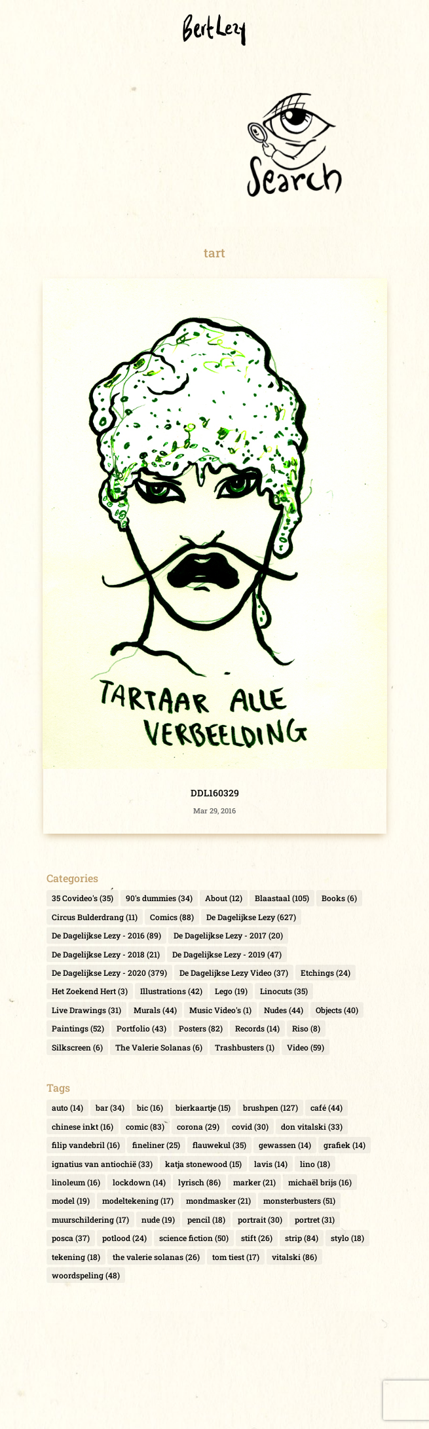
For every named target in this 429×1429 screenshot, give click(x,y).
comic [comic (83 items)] (145, 1126)
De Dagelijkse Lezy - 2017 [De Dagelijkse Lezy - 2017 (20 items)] (228, 935)
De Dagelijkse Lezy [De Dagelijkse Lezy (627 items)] (251, 917)
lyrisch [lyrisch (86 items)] (199, 1182)
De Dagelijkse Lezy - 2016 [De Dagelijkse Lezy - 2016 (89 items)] (106, 935)
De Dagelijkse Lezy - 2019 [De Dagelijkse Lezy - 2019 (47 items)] (227, 954)
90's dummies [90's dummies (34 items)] (159, 898)
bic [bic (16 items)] (150, 1107)
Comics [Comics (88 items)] (172, 917)
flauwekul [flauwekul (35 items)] (219, 1145)
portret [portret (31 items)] (315, 1219)
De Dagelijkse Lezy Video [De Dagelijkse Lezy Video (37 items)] (233, 972)
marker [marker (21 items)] (254, 1182)
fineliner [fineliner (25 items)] (156, 1145)
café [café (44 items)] (326, 1107)
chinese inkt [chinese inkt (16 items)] (82, 1126)
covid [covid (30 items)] (250, 1126)
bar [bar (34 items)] (110, 1107)
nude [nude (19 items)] (158, 1219)
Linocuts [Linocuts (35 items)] (284, 991)
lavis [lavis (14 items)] (271, 1164)
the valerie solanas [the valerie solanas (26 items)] (156, 1257)
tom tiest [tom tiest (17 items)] (235, 1257)
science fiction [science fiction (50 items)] (194, 1238)
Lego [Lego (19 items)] (231, 991)
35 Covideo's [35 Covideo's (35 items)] (82, 898)
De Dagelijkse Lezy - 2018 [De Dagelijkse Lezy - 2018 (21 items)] (106, 954)
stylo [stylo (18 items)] (347, 1238)
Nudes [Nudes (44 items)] (283, 1010)
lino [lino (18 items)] (315, 1164)
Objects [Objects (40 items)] (337, 1010)
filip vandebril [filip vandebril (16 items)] (86, 1145)
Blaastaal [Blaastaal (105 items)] (282, 898)
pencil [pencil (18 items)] (206, 1219)
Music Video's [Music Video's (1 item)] (220, 1010)
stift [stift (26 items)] (256, 1238)
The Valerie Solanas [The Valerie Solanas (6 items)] (158, 1047)
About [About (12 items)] (223, 898)
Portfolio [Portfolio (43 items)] (141, 1028)
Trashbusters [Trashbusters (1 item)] (244, 1047)
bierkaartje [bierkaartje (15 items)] (203, 1107)
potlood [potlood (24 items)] (124, 1238)
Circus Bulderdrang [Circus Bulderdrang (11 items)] (95, 917)
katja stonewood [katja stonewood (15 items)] (203, 1164)
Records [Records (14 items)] (257, 1028)
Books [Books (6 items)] (339, 898)
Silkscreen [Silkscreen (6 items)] (77, 1047)
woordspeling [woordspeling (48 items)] (86, 1275)
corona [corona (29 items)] (198, 1126)
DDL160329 (215, 793)
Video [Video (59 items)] (305, 1047)
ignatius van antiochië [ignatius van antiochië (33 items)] (102, 1164)
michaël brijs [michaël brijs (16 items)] (320, 1182)
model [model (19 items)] (71, 1200)
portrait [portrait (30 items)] (260, 1219)
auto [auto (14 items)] (67, 1107)
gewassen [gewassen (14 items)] (285, 1145)
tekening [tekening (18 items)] (76, 1257)
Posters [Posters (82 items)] (201, 1028)
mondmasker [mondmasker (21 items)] (218, 1200)
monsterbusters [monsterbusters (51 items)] (299, 1200)
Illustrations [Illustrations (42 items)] (171, 991)
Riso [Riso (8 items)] (306, 1028)
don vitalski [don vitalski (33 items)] (312, 1126)
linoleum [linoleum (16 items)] (76, 1182)
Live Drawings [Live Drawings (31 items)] (86, 1010)
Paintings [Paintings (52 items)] (78, 1028)
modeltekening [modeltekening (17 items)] (138, 1200)
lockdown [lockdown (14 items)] (139, 1182)
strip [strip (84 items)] (301, 1238)
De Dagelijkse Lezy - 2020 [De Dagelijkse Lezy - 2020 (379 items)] (109, 972)
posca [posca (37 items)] (71, 1238)
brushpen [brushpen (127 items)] (270, 1107)
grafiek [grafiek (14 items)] (344, 1145)
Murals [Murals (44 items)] (155, 1010)
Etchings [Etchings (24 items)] (325, 972)
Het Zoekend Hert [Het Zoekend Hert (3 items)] (90, 991)
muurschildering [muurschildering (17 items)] (90, 1219)
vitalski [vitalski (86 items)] (294, 1257)
